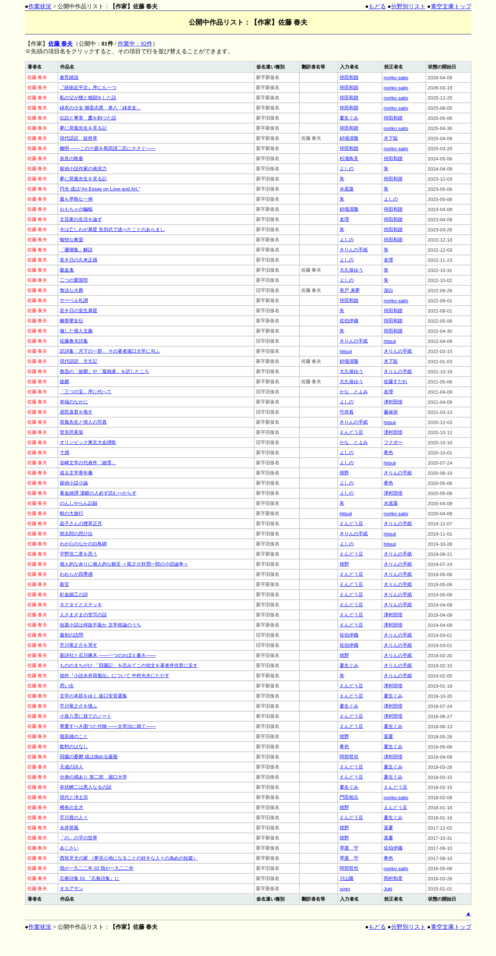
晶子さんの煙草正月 (81, 523)
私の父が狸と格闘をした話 (88, 97)
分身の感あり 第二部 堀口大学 (93, 777)
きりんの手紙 (354, 249)
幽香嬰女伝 (71, 320)
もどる (377, 6)
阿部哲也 (349, 756)
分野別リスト (408, 6)
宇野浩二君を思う (78, 554)
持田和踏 (349, 77)
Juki (388, 889)
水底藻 (347, 189)
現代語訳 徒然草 (78, 138)
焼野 (344, 472)
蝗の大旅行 (71, 513)
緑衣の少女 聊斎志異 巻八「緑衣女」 (100, 107)
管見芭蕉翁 (71, 432)
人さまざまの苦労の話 (83, 614)
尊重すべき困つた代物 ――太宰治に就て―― (108, 726)
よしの (347, 168)
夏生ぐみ (349, 118)
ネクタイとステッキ (81, 604)
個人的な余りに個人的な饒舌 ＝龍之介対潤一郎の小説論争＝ (124, 564)
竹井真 (347, 412)
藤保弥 (391, 412)
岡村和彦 (393, 878)
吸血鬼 (67, 270)
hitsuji (390, 341)
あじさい (69, 848)
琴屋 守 (349, 848)
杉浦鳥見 (349, 158)
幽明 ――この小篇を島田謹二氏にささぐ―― (108, 148)
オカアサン (71, 888)
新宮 (64, 584)
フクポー (393, 442)
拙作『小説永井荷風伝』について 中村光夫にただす (114, 675)
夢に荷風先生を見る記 (83, 128)
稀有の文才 (71, 807)
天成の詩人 (71, 767)
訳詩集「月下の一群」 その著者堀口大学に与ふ (110, 351)
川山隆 (347, 878)
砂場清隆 (349, 138)
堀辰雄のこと (74, 736)
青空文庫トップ (451, 6)
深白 (388, 290)
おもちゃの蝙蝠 (76, 209)
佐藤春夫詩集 (74, 341)
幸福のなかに (74, 401)
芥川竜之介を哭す (78, 645)
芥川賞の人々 (74, 817)
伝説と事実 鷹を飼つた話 (88, 118)
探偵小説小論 (74, 483)
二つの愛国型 (74, 280)
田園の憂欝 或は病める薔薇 (89, 756)
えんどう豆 (351, 432)
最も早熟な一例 (76, 199)
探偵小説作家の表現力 (83, 168)
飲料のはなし (74, 746)
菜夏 (388, 736)
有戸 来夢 (350, 290)
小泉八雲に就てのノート (86, 716)
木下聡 (391, 138)
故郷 (64, 381)
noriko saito (396, 77)
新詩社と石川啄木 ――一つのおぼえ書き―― (108, 655)
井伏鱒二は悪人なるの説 (86, 787)
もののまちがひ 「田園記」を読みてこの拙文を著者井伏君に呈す (129, 665)
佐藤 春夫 (60, 44)
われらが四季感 (76, 574)
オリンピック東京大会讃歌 (88, 442)
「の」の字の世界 (78, 837)
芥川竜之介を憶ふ (78, 706)
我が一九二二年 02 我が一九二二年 (97, 868)
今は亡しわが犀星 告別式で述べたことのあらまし (112, 229)
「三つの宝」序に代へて (86, 391)
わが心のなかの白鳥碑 (83, 543)
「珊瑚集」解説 (76, 249)
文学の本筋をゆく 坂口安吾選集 (93, 696)
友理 (344, 219)
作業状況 (39, 6)
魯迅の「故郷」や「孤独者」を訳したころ (104, 371)
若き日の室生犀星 (78, 310)
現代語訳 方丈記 (78, 361)
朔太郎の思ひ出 (76, 533)
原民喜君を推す (76, 412)
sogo (345, 889)
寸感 (64, 452)
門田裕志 (349, 797)
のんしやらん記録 (78, 503)
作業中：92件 (135, 44)
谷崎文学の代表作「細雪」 (88, 462)
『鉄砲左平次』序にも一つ (88, 87)
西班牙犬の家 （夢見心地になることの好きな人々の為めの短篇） (129, 858)
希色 (388, 452)
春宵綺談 (69, 77)
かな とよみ (354, 391)
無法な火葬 (71, 290)
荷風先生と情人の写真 (83, 422)
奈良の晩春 (71, 158)
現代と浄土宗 (74, 797)
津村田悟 (393, 401)
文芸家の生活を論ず (81, 219)
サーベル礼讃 (74, 300)
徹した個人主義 (76, 331)
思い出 (67, 685)
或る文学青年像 (76, 472)
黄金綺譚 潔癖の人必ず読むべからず (98, 493)
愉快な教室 (71, 239)
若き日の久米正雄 (78, 260)
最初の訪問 (71, 635)
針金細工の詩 (74, 594)
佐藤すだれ (395, 381)
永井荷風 (69, 827)
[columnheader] (42, 67)
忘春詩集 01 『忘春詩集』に (89, 878)
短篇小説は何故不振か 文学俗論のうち (100, 625)
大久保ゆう (351, 270)
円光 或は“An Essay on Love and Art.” (100, 189)
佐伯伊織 (349, 320)
